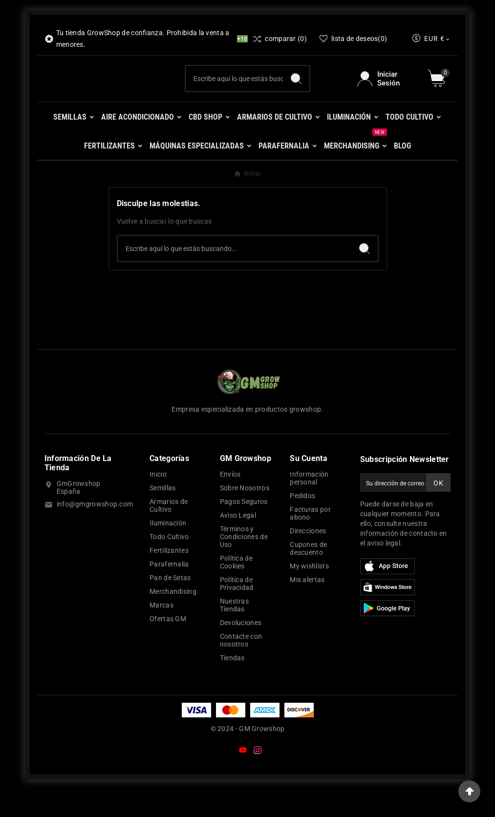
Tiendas (232, 685)
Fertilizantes (169, 578)
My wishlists (309, 593)
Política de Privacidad (237, 611)
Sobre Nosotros (244, 515)
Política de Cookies (236, 589)
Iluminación (168, 550)
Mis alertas (307, 607)
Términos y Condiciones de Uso (244, 564)
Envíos (230, 501)
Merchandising (173, 619)
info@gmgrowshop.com (95, 531)
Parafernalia (169, 591)
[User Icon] (386, 92)
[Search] (296, 92)
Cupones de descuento (308, 576)
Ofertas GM (168, 646)
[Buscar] (234, 92)
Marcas (161, 632)
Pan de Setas (170, 605)
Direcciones (308, 558)
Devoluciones (241, 650)
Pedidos (302, 523)
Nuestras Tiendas (234, 632)
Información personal (309, 505)
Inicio (158, 501)
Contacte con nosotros (241, 667)
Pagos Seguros (244, 529)
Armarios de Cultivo (169, 533)
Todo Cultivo (169, 564)
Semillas (162, 515)
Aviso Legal (238, 542)
